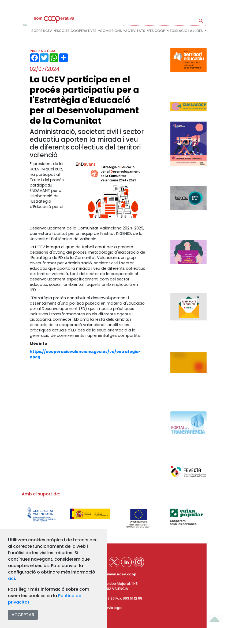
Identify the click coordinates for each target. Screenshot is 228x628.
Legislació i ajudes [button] (186, 30)
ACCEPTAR (23, 615)
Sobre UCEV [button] (42, 30)
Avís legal (114, 607)
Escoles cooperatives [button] (76, 30)
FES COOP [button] (157, 30)
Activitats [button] (135, 30)
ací (11, 578)
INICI (33, 51)
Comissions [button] (111, 30)
